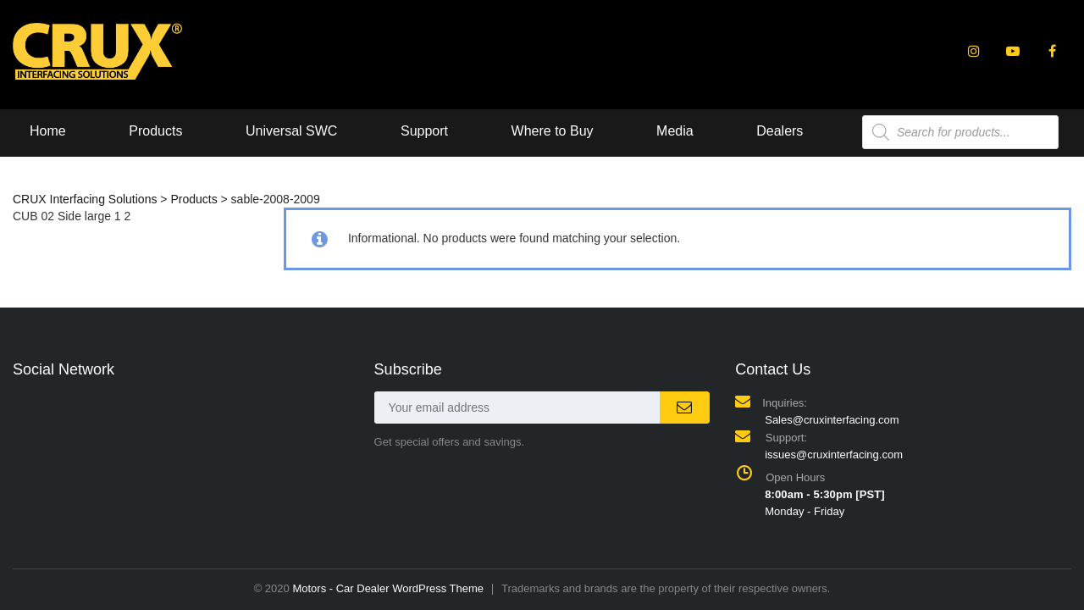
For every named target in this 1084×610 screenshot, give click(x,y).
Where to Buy (553, 131)
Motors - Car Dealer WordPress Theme (388, 588)
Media (675, 131)
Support (424, 131)
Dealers (779, 131)
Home (48, 131)
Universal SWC (291, 131)
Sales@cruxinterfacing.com (832, 419)
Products (155, 131)
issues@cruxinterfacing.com (834, 454)
